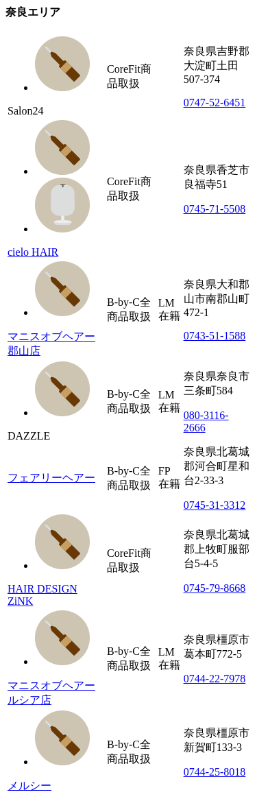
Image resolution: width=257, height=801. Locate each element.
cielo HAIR (33, 252)
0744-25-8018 (215, 772)
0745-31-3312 (215, 505)
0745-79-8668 (215, 588)
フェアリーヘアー (51, 477)
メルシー (29, 785)
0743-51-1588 (215, 336)
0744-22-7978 (215, 678)
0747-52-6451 (215, 102)
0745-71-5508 (215, 209)
